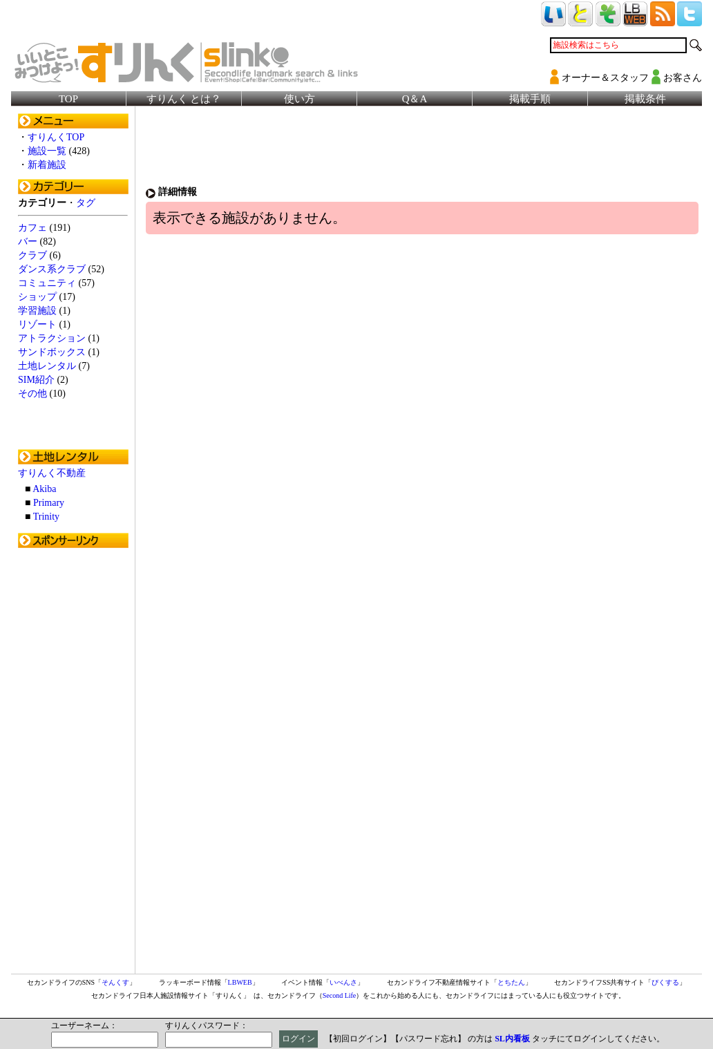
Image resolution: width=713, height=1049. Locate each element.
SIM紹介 (36, 380)
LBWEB (240, 982)
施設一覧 (47, 151)
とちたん (511, 982)
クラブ (32, 255)
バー (27, 241)
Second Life (339, 995)
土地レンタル (47, 366)
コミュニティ (47, 283)
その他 (32, 393)
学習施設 (37, 310)
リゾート (37, 324)
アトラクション (52, 338)
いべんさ (343, 982)
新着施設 (47, 165)
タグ (85, 203)
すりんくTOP (56, 137)
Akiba (44, 489)
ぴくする (665, 982)
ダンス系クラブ (52, 269)
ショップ (37, 297)
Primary (48, 503)
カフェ (32, 228)
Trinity (46, 516)
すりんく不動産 (52, 473)
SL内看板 (512, 1038)
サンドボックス (52, 352)
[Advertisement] (73, 762)
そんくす (115, 982)
